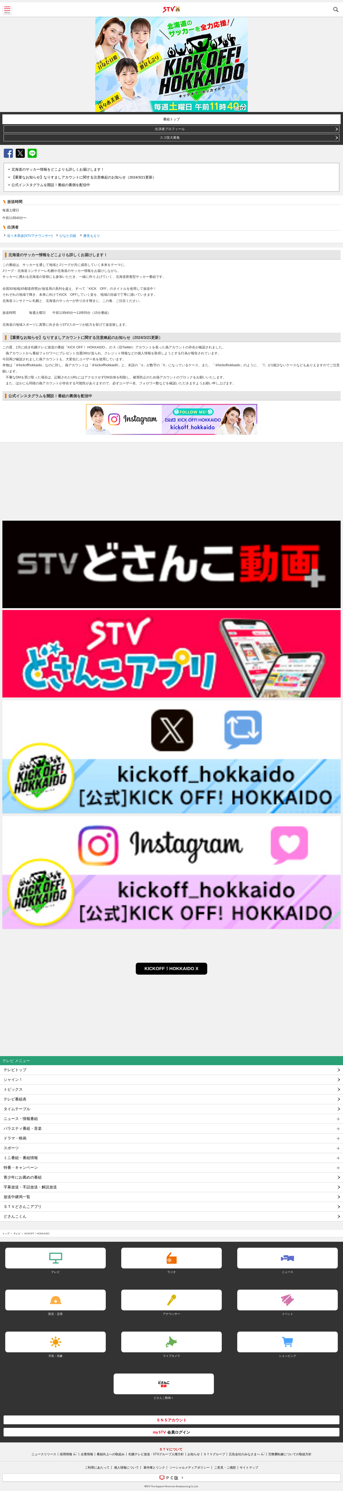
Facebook (8, 153)
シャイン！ (13, 1080)
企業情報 (87, 1454)
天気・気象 (55, 1356)
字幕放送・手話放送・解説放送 (30, 1187)
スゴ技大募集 (170, 137)
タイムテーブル (17, 1109)
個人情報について (126, 1467)
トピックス (13, 1089)
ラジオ (171, 1272)
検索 (336, 9)
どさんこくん (15, 1216)
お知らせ (193, 1454)
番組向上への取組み (111, 1454)
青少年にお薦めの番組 (23, 1177)
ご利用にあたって (97, 1467)
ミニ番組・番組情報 (21, 1158)
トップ (6, 1233)
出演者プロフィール (170, 129)
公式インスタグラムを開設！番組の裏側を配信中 (50, 185)
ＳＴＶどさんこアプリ (23, 1207)
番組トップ (171, 119)
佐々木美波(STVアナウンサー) (30, 236)
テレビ (16, 1233)
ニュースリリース (43, 1454)
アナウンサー (171, 1314)
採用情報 (66, 1454)
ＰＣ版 (172, 1477)
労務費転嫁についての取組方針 (290, 1454)
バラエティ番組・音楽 (23, 1128)
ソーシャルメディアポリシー (189, 1467)
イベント (287, 1314)
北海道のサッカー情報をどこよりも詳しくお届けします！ (57, 169)
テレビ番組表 (15, 1099)
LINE (32, 153)
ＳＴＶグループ (214, 1454)
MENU (7, 9)
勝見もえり (91, 236)
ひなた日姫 (68, 236)
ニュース (287, 1272)
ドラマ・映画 (15, 1138)
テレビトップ (15, 1070)
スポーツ (11, 1148)
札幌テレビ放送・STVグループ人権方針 (156, 1454)
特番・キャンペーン (21, 1167)
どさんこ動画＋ (164, 1397)
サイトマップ (249, 1467)
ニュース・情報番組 (21, 1119)
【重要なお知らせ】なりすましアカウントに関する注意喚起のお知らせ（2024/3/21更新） (83, 177)
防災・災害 (55, 1314)
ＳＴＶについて (170, 1449)
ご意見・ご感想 (225, 1467)
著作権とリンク (154, 1467)
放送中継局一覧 (17, 1197)
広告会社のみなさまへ (244, 1454)
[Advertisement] (171, 480)
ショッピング (287, 1356)
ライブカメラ (171, 1356)
